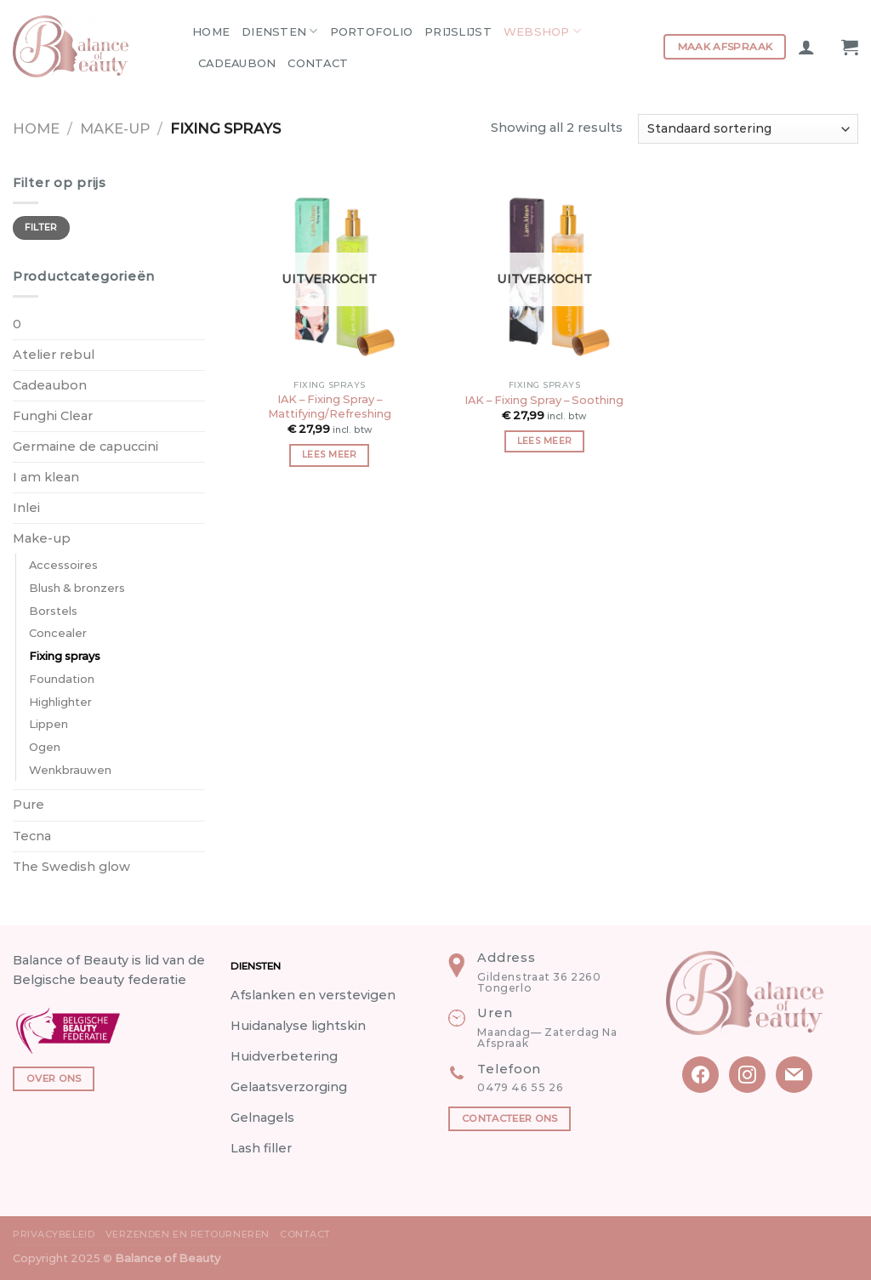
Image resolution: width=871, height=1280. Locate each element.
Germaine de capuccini (85, 446)
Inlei (26, 507)
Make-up (115, 128)
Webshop (542, 31)
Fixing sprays (64, 656)
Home (211, 31)
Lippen (48, 724)
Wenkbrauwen (70, 770)
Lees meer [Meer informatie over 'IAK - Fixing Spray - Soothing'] (544, 441)
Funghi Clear (53, 416)
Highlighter (60, 701)
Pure (28, 804)
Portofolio (371, 31)
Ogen (44, 747)
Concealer (58, 633)
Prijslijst (458, 31)
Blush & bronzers (77, 587)
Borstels (53, 610)
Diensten (280, 31)
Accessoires (63, 565)
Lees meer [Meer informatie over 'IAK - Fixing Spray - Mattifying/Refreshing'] (329, 454)
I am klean (46, 477)
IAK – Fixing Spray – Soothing (543, 400)
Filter (41, 227)
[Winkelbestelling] (748, 129)
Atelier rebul (53, 354)
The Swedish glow (71, 866)
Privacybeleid (53, 1234)
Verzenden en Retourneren (187, 1234)
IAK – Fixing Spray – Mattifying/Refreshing (329, 406)
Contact (317, 63)
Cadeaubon (237, 63)
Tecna (32, 836)
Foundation (61, 679)
